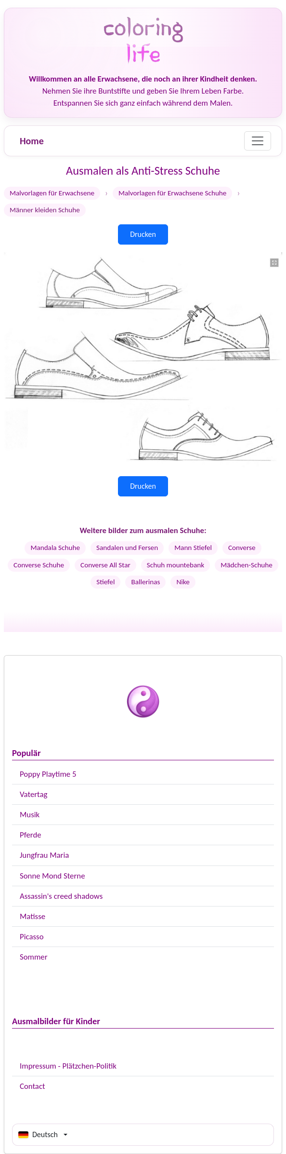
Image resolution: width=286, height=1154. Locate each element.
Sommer (34, 957)
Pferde (30, 835)
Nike (182, 581)
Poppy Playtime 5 (48, 774)
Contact (32, 1086)
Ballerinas (145, 581)
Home (32, 141)
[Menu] (257, 141)
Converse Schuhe (38, 565)
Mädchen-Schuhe (247, 565)
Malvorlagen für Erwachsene (52, 193)
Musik (29, 815)
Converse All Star (105, 565)
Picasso (32, 937)
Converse (242, 547)
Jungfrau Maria (44, 855)
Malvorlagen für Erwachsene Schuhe (172, 193)
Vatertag (33, 794)
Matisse (32, 916)
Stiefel (105, 581)
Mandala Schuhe (55, 547)
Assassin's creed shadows (61, 896)
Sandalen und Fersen (127, 547)
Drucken (143, 234)
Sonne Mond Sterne (52, 876)
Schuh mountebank (175, 565)
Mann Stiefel (193, 547)
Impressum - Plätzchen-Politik (68, 1066)
